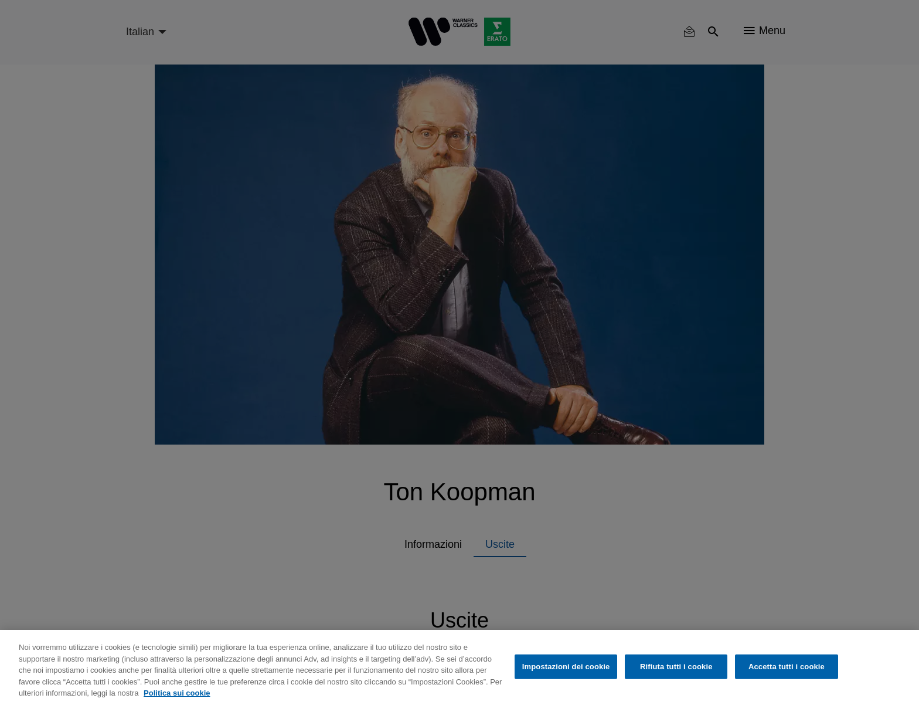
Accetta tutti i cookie (786, 666)
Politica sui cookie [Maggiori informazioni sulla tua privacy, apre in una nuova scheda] (177, 693)
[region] (459, 667)
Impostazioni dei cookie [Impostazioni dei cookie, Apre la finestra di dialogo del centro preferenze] (566, 666)
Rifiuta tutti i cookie (676, 666)
